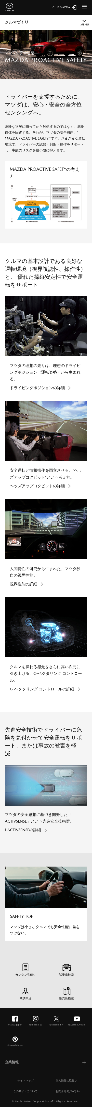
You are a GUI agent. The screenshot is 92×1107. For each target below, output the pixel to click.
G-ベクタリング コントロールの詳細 (42, 689)
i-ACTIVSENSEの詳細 (23, 830)
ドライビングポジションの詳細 (37, 387)
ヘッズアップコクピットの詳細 (37, 486)
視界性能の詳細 (23, 584)
